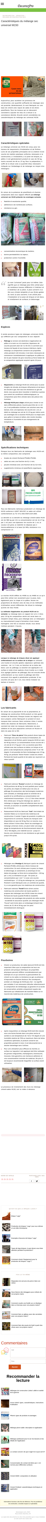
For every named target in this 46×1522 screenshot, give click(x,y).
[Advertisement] (23, 52)
